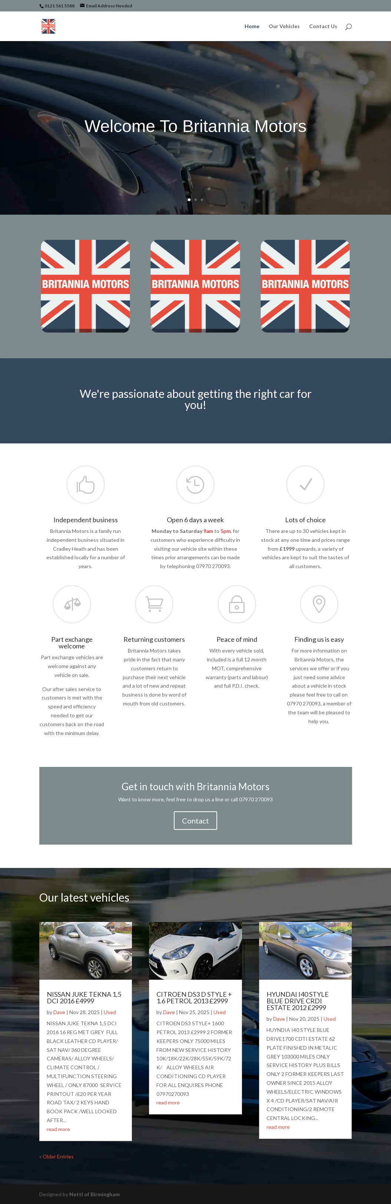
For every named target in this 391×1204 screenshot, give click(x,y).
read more (58, 1129)
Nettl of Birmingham (94, 1194)
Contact (195, 820)
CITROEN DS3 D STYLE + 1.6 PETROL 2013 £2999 (194, 997)
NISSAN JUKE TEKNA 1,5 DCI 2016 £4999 (84, 997)
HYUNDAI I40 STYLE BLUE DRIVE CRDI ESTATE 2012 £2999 (297, 1001)
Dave (59, 1012)
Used (110, 1012)
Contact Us (323, 26)
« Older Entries (56, 1156)
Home (252, 26)
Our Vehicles (284, 26)
